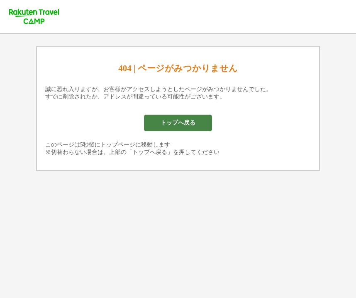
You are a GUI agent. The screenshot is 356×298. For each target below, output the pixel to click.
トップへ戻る (178, 123)
